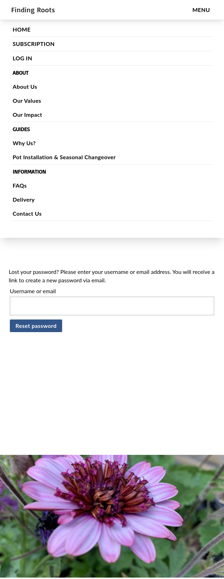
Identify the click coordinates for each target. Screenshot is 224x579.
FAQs (25, 185)
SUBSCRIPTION (39, 43)
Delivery (29, 199)
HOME (27, 29)
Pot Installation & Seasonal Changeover (70, 157)
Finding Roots (33, 9)
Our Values (32, 100)
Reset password (36, 325)
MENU (201, 9)
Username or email (33, 291)
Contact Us (33, 213)
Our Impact (33, 114)
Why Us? (30, 143)
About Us (30, 86)
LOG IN (28, 58)
